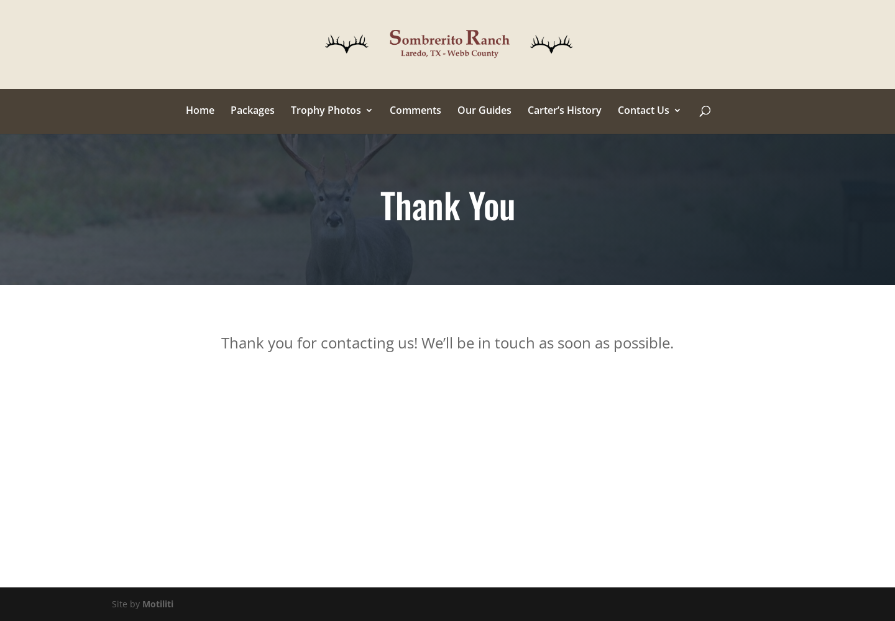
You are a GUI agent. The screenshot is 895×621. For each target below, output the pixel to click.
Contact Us (643, 111)
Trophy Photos (326, 111)
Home (200, 111)
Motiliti (157, 604)
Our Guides (484, 111)
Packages (253, 111)
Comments (415, 111)
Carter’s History (565, 111)
